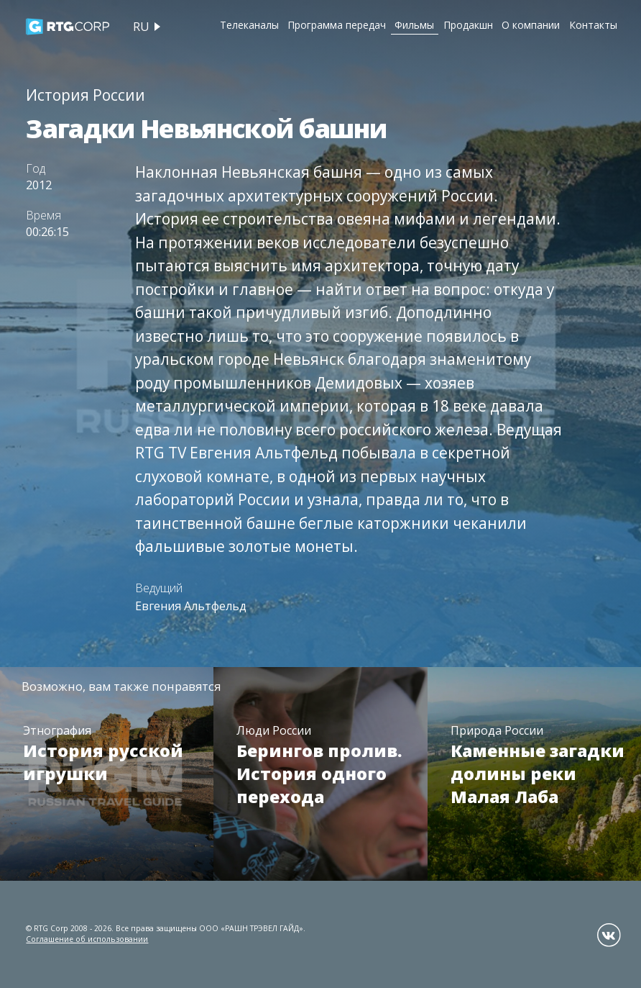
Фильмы (414, 25)
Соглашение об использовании (87, 939)
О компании (531, 25)
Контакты (593, 25)
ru (141, 27)
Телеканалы (249, 25)
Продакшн (468, 25)
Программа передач (336, 25)
